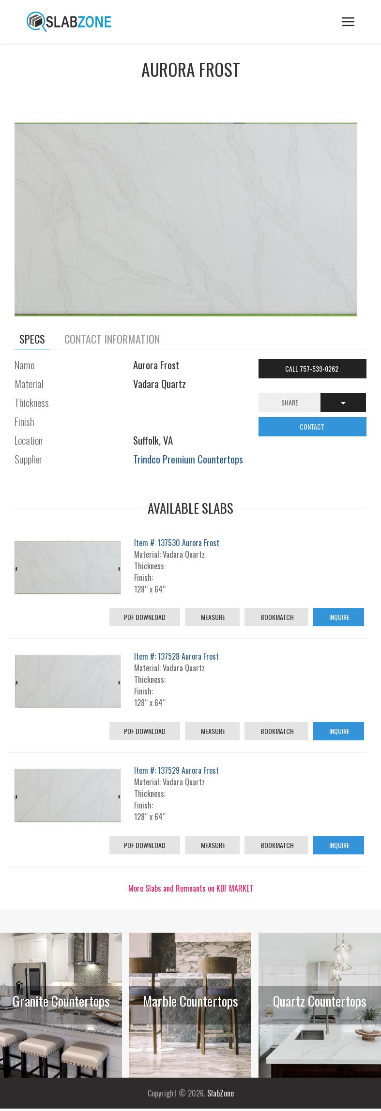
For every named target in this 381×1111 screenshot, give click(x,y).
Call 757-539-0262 (312, 368)
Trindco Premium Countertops (188, 458)
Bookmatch (276, 617)
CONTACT (313, 426)
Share (289, 402)
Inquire (339, 617)
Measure (212, 617)
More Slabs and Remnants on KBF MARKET (190, 888)
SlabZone (220, 1093)
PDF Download (145, 617)
